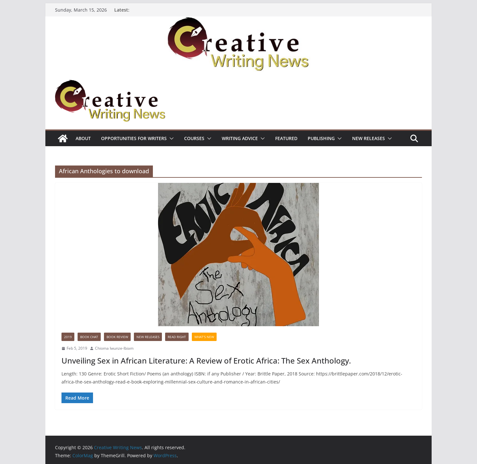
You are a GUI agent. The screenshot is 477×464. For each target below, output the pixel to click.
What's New (204, 337)
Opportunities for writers (134, 138)
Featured (286, 138)
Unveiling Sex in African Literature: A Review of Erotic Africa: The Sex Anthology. (206, 360)
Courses (194, 138)
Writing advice (240, 138)
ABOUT (83, 138)
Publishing (321, 138)
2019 (68, 337)
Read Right (177, 337)
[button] (170, 138)
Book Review (117, 337)
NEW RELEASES (368, 138)
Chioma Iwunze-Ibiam (114, 348)
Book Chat (89, 337)
